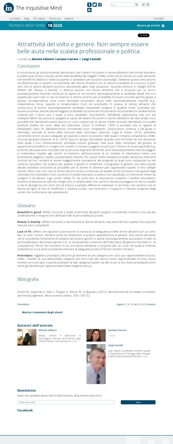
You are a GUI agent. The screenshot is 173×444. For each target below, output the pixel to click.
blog (26, 18)
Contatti (159, 18)
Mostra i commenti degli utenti (42, 312)
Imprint (69, 18)
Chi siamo (39, 18)
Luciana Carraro (67, 59)
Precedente (23, 304)
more (75, 341)
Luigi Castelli (91, 59)
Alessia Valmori (43, 59)
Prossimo (151, 304)
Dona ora (55, 18)
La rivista (14, 18)
